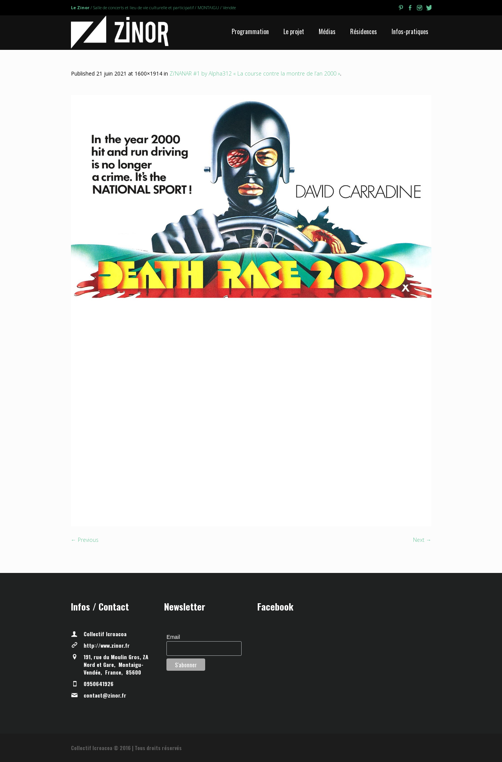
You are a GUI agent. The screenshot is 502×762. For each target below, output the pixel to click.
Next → (422, 539)
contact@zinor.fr (105, 695)
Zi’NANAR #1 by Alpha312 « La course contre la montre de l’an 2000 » (255, 73)
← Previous (85, 539)
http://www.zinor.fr (107, 645)
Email (173, 637)
